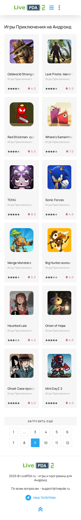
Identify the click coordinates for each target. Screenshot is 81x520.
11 (56, 442)
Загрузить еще (40, 421)
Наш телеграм (40, 497)
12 (67, 442)
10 (46, 442)
